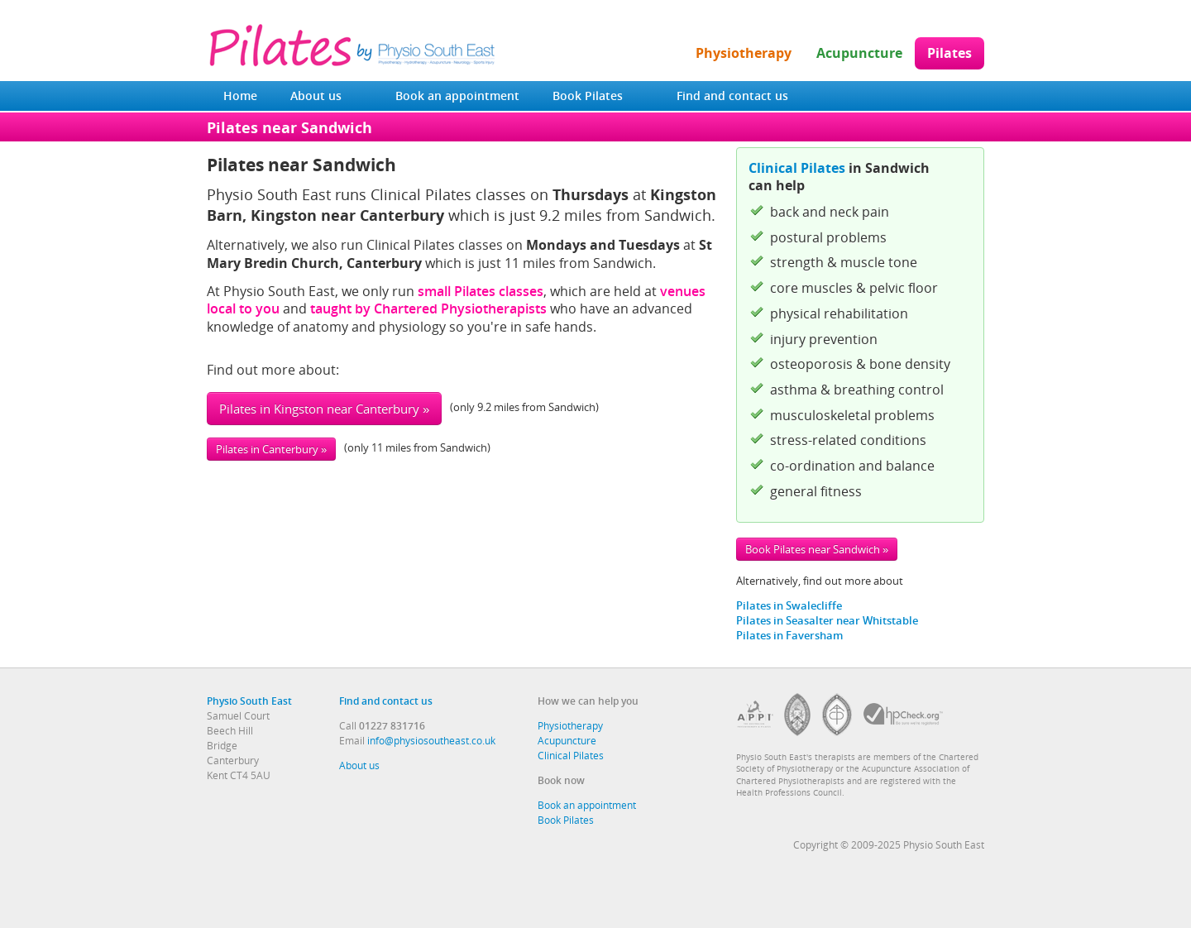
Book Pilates (587, 95)
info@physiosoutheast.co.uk (431, 740)
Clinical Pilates (797, 168)
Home (240, 95)
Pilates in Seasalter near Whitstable (827, 620)
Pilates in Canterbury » (271, 449)
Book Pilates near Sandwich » (816, 549)
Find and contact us (732, 95)
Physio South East (249, 700)
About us (316, 95)
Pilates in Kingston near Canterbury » (324, 408)
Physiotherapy (744, 53)
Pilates (949, 53)
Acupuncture (859, 53)
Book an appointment (457, 95)
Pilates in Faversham (789, 635)
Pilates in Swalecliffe (789, 605)
